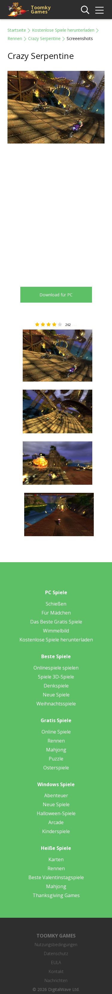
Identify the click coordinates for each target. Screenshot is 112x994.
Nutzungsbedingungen (56, 944)
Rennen (14, 38)
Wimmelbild (56, 630)
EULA (56, 962)
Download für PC (56, 295)
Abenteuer (56, 795)
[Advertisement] (56, 211)
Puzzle (56, 758)
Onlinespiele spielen (56, 667)
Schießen (56, 603)
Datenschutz (56, 953)
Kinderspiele (56, 831)
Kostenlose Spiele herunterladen (63, 30)
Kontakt (56, 971)
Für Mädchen (56, 612)
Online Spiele (56, 731)
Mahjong (56, 749)
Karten (56, 859)
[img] (99, 10)
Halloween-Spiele (56, 813)
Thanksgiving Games (56, 895)
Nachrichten (56, 980)
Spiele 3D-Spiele (56, 676)
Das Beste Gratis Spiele (56, 621)
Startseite (16, 30)
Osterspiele (56, 767)
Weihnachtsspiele (56, 703)
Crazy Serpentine (44, 38)
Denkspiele (56, 685)
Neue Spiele (56, 694)
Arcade (56, 822)
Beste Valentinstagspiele (56, 877)
